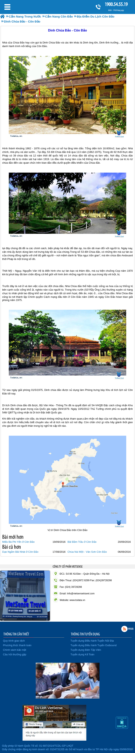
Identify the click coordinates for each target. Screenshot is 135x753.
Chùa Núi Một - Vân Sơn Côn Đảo (87, 551)
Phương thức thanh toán (17, 645)
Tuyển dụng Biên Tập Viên (86, 649)
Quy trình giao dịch (14, 640)
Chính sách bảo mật (14, 649)
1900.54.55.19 (116, 4)
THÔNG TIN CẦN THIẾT (16, 634)
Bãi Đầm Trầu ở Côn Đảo (81, 541)
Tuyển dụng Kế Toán (83, 654)
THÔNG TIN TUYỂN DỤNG (85, 634)
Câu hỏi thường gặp (14, 654)
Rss (124, 629)
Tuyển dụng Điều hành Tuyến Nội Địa (92, 640)
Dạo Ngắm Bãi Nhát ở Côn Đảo (20, 551)
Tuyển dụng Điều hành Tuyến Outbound (94, 645)
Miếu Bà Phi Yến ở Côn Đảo (18, 541)
